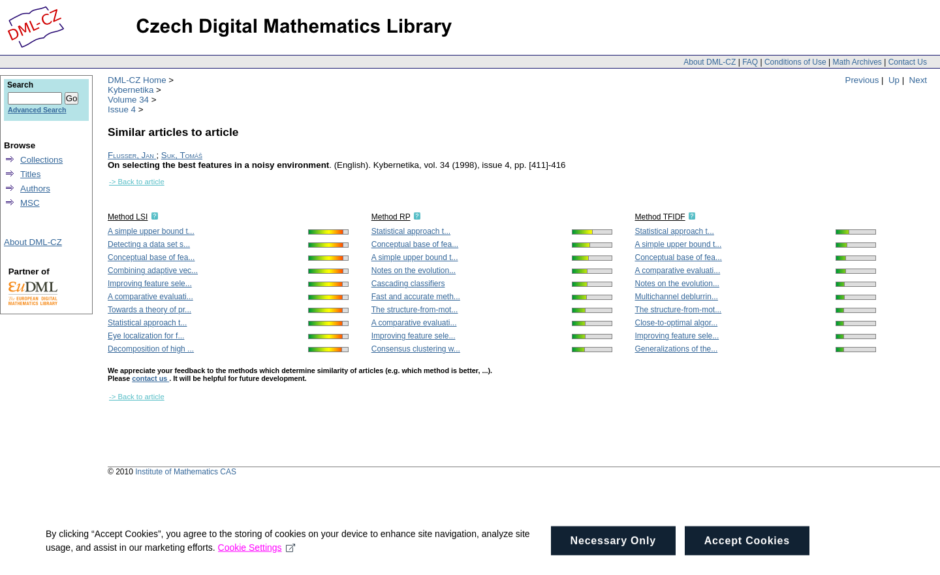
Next (918, 80)
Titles (30, 174)
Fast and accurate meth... (415, 296)
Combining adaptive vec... (153, 270)
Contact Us (907, 62)
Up (894, 80)
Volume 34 (128, 100)
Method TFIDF (660, 217)
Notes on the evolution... (413, 270)
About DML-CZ (709, 62)
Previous (862, 80)
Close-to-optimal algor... (676, 322)
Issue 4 (122, 109)
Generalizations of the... (676, 348)
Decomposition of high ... (151, 348)
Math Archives (856, 62)
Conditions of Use (795, 62)
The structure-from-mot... (414, 309)
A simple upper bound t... (151, 231)
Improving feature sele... (150, 283)
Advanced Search (37, 110)
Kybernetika (130, 90)
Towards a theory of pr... (149, 309)
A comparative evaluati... (150, 296)
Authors (35, 188)
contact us (150, 378)
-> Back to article (136, 182)
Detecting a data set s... (149, 244)
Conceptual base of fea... (151, 257)
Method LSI (128, 217)
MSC (30, 203)
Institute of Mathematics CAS (185, 471)
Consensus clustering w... (415, 348)
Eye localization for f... (146, 335)
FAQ (750, 62)
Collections (41, 160)
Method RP (391, 217)
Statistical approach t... (147, 322)
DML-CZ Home (137, 80)
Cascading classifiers (408, 283)
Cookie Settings (257, 555)
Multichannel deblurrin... (676, 296)
